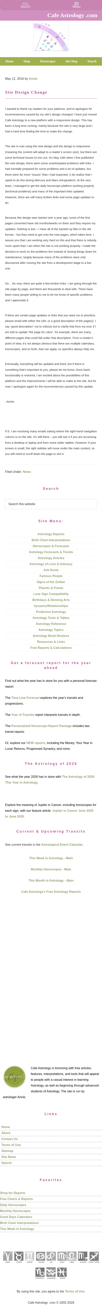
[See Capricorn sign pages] (40, 1280)
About (5, 1133)
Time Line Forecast (25, 697)
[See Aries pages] (8, 1264)
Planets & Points (51, 588)
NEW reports (36, 743)
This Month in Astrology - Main (51, 880)
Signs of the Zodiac (51, 582)
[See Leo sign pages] (51, 1264)
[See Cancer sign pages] (40, 1264)
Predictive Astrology (51, 612)
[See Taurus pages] (19, 1264)
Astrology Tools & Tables (51, 618)
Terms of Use (11, 1145)
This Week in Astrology (17, 1229)
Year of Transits (22, 714)
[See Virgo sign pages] (62, 1264)
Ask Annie (51, 570)
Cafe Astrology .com (51, 35)
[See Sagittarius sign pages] (93, 1264)
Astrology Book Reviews (51, 635)
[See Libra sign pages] (72, 1264)
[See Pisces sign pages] (62, 1280)
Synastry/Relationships (51, 606)
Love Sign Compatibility (51, 594)
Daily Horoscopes (13, 1205)
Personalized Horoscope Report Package (41, 726)
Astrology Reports (51, 534)
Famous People (50, 576)
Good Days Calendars (16, 1217)
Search (6, 1163)
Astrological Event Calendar (61, 844)
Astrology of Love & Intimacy (51, 564)
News (27, 471)
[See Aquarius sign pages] (51, 1280)
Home (5, 1127)
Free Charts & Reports (16, 1199)
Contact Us (9, 1139)
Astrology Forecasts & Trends (51, 552)
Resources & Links (51, 641)
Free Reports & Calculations (51, 647)
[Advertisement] (51, 975)
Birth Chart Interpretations (51, 540)
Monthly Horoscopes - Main (51, 869)
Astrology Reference (51, 623)
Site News (8, 1157)
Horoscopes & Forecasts (51, 546)
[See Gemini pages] (29, 1264)
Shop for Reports (12, 1193)
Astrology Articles (51, 558)
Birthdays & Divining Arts (51, 600)
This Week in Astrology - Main (51, 858)
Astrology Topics (51, 629)
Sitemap (7, 1151)
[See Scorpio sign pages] (82, 1264)
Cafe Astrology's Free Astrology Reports (51, 891)
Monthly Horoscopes (15, 1211)
